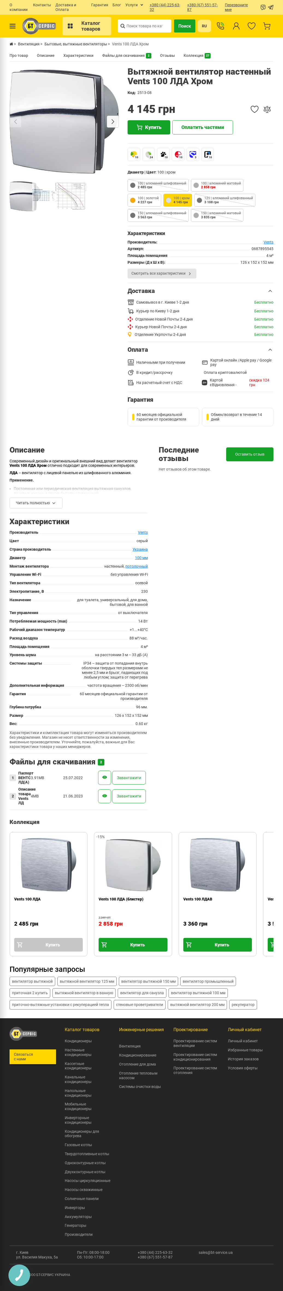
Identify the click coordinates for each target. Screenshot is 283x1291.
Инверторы (75, 1207)
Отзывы (167, 55)
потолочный (136, 566)
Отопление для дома (137, 1064)
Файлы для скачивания (126, 55)
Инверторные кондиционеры (78, 1120)
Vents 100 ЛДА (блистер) (121, 899)
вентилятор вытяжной (32, 981)
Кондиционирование (137, 1055)
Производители (79, 1234)
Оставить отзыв (249, 454)
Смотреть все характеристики (162, 273)
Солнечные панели (82, 1198)
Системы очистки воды (140, 1086)
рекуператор (243, 1004)
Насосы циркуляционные (87, 1180)
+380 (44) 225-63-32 (155, 1252)
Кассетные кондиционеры (78, 1065)
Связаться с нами (23, 1056)
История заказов (243, 1059)
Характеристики (78, 55)
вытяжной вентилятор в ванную (84, 993)
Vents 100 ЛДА (27, 899)
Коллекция (197, 55)
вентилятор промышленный (208, 981)
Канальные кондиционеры (78, 1079)
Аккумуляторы (78, 1216)
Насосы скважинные (83, 1189)
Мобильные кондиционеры (78, 1106)
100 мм (141, 558)
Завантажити (129, 778)
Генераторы (75, 1225)
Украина (140, 549)
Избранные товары (245, 1050)
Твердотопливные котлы (87, 1154)
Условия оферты (243, 1068)
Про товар (19, 55)
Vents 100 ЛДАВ (197, 899)
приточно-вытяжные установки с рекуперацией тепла (60, 1004)
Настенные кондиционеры (78, 1052)
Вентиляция (130, 1046)
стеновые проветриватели (139, 1004)
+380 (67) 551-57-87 (155, 1257)
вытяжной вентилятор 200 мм (197, 1004)
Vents (268, 242)
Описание (46, 55)
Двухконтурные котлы (85, 1172)
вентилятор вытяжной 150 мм (148, 981)
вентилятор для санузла (142, 993)
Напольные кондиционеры (78, 1093)
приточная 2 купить (30, 993)
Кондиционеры (78, 1041)
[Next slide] (113, 122)
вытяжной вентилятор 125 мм (87, 981)
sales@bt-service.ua (216, 1252)
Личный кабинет (243, 1041)
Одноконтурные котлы (85, 1163)
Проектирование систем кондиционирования (195, 1056)
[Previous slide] (16, 122)
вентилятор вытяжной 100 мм (198, 993)
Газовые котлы (78, 1145)
